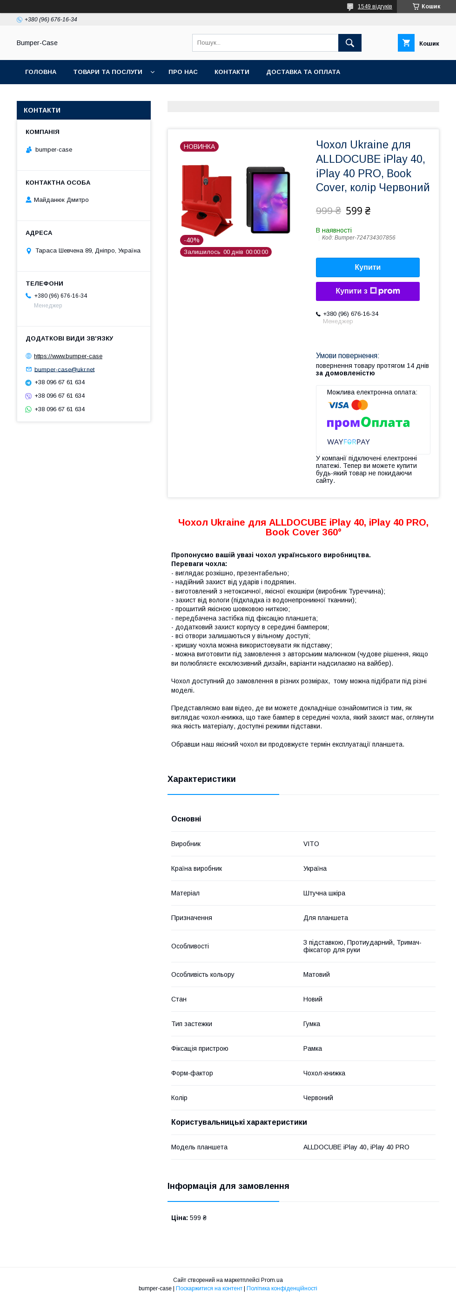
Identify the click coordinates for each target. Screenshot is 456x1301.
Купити (368, 267)
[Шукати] (350, 43)
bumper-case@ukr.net (64, 369)
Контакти (232, 71)
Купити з (367, 291)
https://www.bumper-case (68, 356)
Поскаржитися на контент (209, 1288)
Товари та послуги (107, 71)
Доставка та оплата (303, 71)
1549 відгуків (375, 6)
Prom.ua (272, 1280)
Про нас (183, 71)
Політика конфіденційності (282, 1288)
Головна (40, 71)
